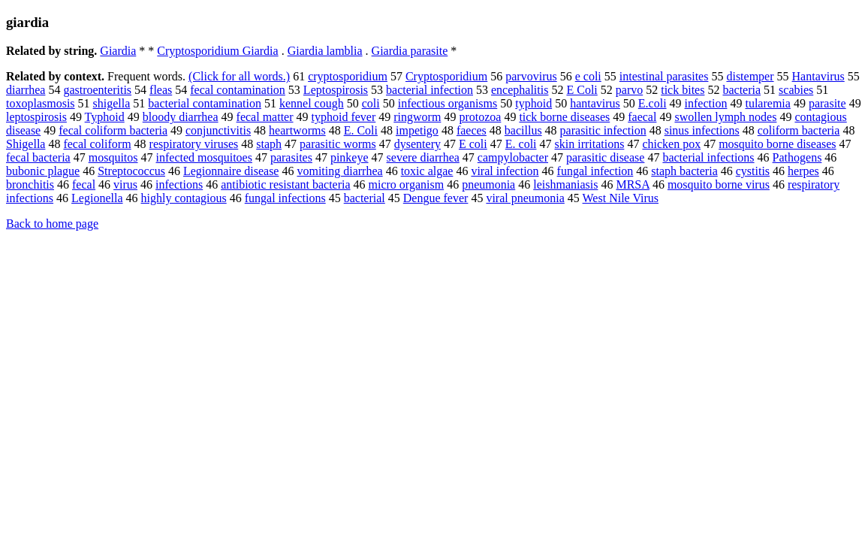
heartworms (297, 130)
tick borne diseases (564, 116)
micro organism (407, 184)
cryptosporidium (347, 76)
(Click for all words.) (239, 76)
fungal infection (595, 171)
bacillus (523, 130)
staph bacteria (684, 171)
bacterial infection (429, 89)
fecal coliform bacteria (113, 130)
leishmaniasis (565, 184)
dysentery (417, 144)
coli (371, 103)
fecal (83, 184)
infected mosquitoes (204, 157)
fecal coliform (97, 144)
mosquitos (113, 157)
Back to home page (52, 223)
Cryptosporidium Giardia (217, 50)
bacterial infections (708, 157)
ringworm (417, 116)
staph (269, 144)
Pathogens (797, 157)
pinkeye (349, 157)
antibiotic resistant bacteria (285, 184)
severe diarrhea (423, 157)
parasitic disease (605, 157)
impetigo (417, 130)
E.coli (652, 103)
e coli (588, 76)
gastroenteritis (97, 89)
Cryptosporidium (446, 76)
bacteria (741, 89)
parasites (291, 157)
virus (125, 184)
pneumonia (488, 184)
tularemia (767, 103)
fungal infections (285, 198)
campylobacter (513, 157)
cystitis (753, 171)
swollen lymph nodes (725, 116)
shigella (112, 103)
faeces (472, 130)
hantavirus (595, 103)
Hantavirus (818, 76)
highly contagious (184, 198)
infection (706, 103)
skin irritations (590, 144)
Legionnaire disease (231, 171)
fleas (160, 89)
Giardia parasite (410, 50)
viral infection (504, 171)
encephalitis (519, 89)
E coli (473, 144)
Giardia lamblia (325, 50)
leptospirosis (36, 116)
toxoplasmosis (40, 103)
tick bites (682, 89)
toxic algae (427, 171)
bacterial (364, 198)
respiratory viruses (194, 144)
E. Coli (361, 130)
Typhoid (105, 116)
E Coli (581, 89)
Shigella (25, 144)
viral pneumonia (525, 198)
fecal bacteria (38, 157)
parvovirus (530, 76)
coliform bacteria (799, 130)
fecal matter (265, 116)
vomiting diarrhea (339, 171)
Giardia (118, 50)
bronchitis (30, 184)
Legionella (96, 198)
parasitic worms (338, 144)
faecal (642, 116)
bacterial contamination (204, 103)
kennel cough (311, 103)
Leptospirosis (335, 89)
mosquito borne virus (719, 184)
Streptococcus (131, 171)
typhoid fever (344, 116)
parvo (629, 89)
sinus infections (702, 130)
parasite (827, 103)
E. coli (521, 144)
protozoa (480, 116)
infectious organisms (448, 103)
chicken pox (671, 144)
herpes (803, 171)
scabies (796, 89)
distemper (749, 76)
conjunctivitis (218, 130)
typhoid (533, 103)
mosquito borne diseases (777, 144)
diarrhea (25, 89)
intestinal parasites (664, 76)
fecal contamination (237, 89)
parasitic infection (603, 130)
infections (179, 184)
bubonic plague (43, 171)
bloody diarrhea (181, 116)
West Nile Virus (621, 198)
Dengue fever (436, 198)
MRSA (632, 184)
